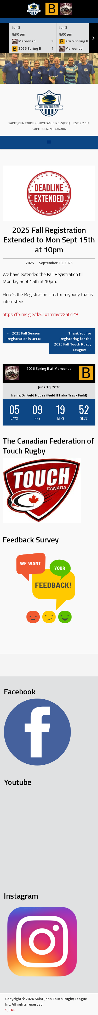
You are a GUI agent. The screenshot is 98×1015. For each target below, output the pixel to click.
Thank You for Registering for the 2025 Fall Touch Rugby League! (72, 341)
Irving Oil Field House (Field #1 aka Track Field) (49, 395)
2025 (30, 262)
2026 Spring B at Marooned (49, 368)
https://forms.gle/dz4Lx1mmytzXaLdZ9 (40, 314)
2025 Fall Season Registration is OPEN (24, 335)
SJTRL (10, 1009)
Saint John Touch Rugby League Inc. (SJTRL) (39, 123)
